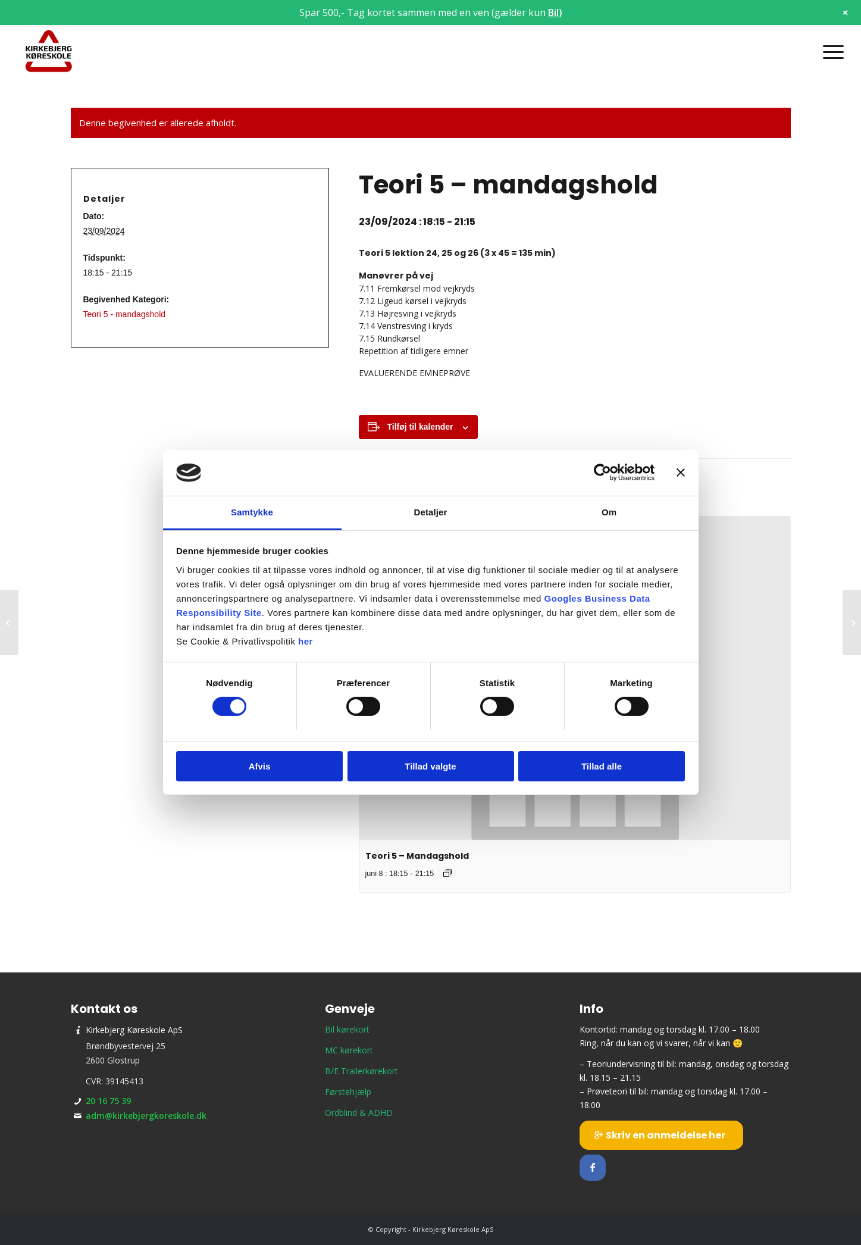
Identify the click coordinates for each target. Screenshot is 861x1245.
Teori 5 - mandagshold (124, 314)
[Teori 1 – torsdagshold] (9, 622)
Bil (553, 12)
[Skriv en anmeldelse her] (661, 1135)
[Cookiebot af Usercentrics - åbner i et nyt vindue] (602, 472)
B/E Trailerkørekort (361, 1071)
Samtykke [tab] (252, 512)
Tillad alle (601, 766)
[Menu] (829, 52)
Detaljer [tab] (430, 512)
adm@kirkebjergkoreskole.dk (146, 1115)
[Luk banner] (681, 472)
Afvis (260, 766)
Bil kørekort (347, 1029)
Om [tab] (609, 512)
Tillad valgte (430, 766)
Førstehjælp (348, 1091)
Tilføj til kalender (420, 426)
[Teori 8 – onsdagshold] (852, 622)
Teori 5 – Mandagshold (417, 856)
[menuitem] (829, 52)
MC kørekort (349, 1050)
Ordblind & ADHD (359, 1112)
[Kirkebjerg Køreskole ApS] (48, 52)
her (305, 641)
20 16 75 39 (108, 1100)
